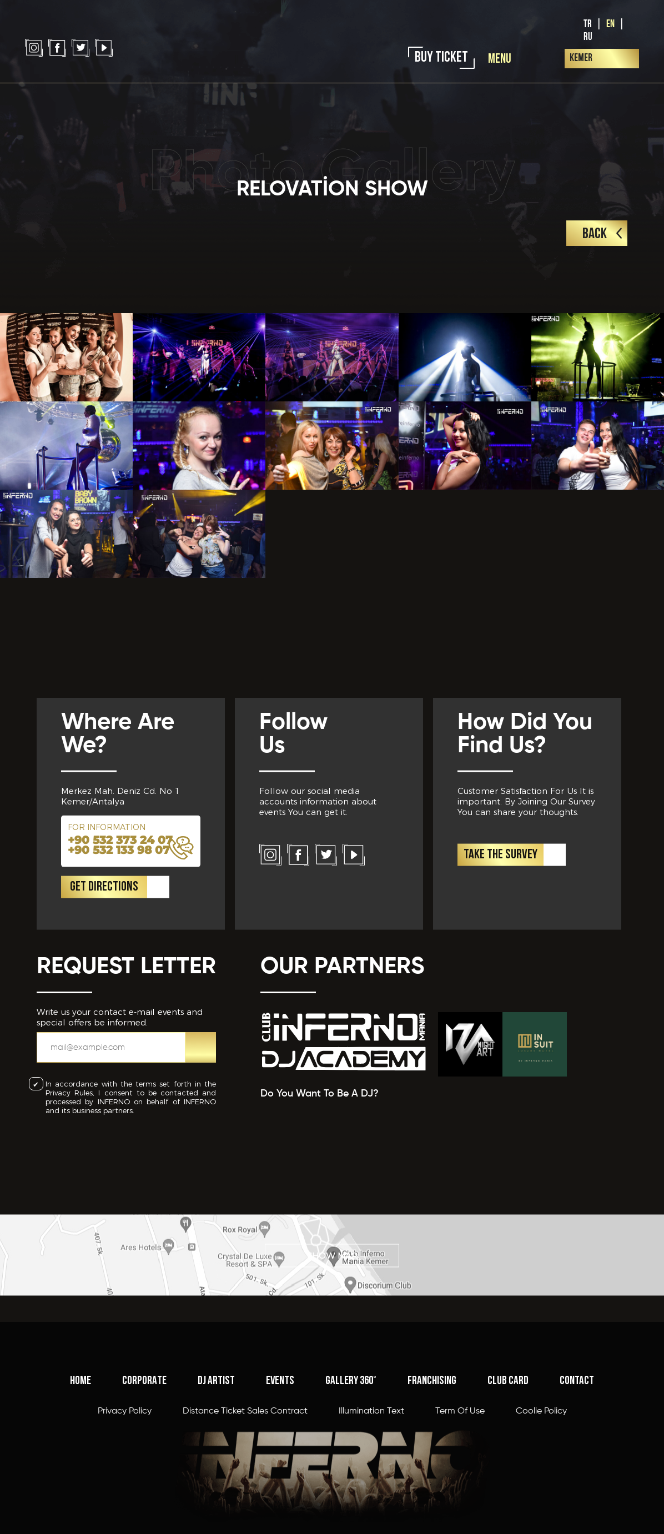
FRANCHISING (432, 1465)
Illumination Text (371, 1495)
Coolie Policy (541, 1495)
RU (587, 37)
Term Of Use (460, 1495)
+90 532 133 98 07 (119, 928)
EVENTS (280, 1465)
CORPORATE (144, 1465)
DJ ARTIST (216, 1465)
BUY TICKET (441, 58)
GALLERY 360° (350, 1465)
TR (587, 24)
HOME (80, 1465)
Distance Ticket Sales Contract (245, 1495)
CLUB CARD (508, 1465)
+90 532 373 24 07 (120, 918)
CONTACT (577, 1465)
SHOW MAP (332, 1283)
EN (610, 24)
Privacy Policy (125, 1495)
